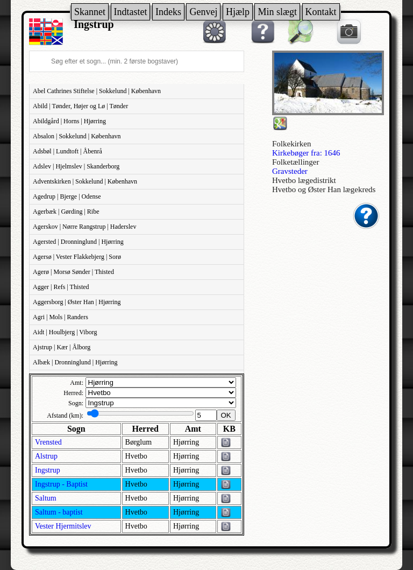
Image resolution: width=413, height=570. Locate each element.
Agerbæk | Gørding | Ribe (66, 211)
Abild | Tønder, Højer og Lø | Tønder (80, 106)
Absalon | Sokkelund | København (76, 136)
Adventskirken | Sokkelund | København (85, 181)
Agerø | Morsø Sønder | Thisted (73, 272)
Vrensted (48, 442)
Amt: (76, 382)
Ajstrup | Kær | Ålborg (61, 347)
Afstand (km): (65, 415)
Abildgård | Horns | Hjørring (69, 121)
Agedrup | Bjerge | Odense (67, 196)
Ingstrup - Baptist (61, 484)
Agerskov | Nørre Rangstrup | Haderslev (84, 226)
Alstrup (46, 456)
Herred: (73, 393)
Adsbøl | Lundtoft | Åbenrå (67, 151)
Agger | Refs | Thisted (61, 287)
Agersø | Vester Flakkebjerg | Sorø (77, 257)
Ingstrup (47, 470)
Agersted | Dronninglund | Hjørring (78, 241)
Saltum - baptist (59, 512)
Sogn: (75, 403)
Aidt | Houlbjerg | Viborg (65, 332)
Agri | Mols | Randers (60, 317)
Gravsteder (290, 171)
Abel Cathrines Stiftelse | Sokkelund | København (97, 91)
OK (226, 415)
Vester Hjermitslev (63, 526)
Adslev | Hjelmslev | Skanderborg (76, 166)
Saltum (45, 498)
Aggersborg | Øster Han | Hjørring (77, 302)
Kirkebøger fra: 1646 (306, 153)
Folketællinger (295, 162)
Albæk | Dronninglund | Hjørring (75, 362)
